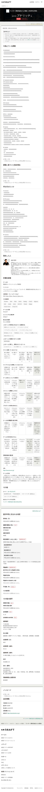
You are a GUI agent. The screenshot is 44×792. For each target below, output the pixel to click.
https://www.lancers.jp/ (8, 470)
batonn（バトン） (39, 788)
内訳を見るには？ (36, 511)
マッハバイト (20, 788)
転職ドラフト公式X (6, 752)
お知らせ (3, 759)
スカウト (12, 723)
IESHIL (31, 788)
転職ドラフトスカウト (7, 737)
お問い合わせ (4, 765)
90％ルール (30, 39)
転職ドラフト (4, 723)
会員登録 (32, 2)
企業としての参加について (8, 767)
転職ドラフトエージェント (8, 740)
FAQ (2, 762)
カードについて (11, 491)
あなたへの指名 (20, 723)
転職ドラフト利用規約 (7, 777)
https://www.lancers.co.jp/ (13, 713)
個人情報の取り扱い (6, 780)
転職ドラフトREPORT (7, 747)
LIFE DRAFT (4, 750)
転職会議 (26, 788)
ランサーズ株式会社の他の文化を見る (12, 501)
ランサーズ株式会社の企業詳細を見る (34, 24)
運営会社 (3, 774)
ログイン (37, 2)
